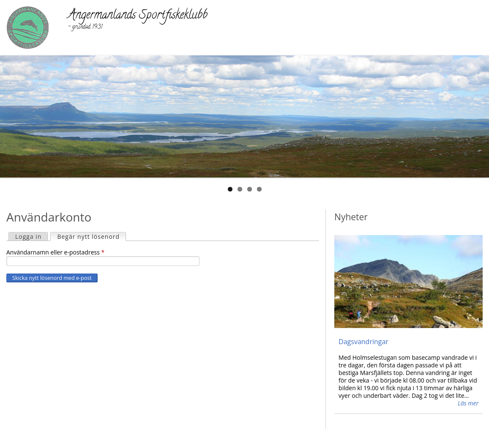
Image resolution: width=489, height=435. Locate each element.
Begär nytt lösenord (91, 237)
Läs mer (468, 403)
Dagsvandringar (363, 341)
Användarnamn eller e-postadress (55, 252)
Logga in (28, 237)
